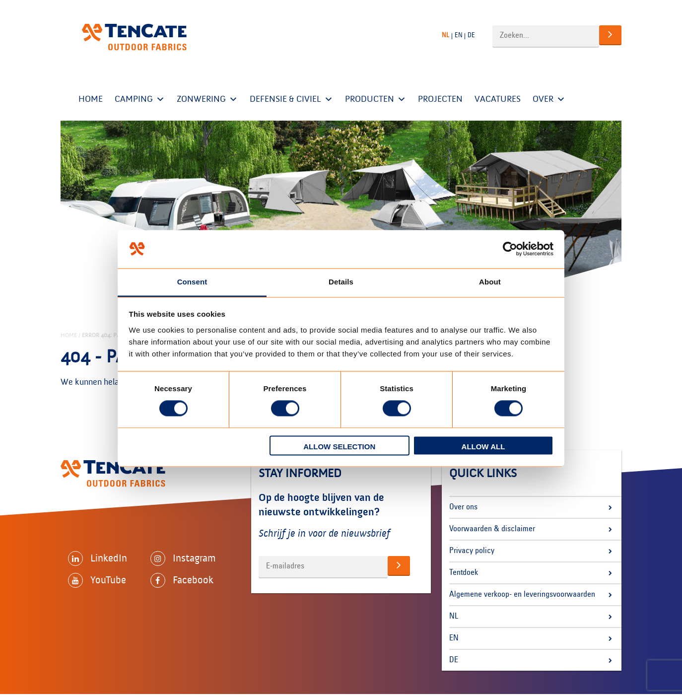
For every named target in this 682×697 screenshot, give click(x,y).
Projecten (440, 99)
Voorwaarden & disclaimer (492, 529)
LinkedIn (97, 558)
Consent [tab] (192, 282)
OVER (549, 99)
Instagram (183, 558)
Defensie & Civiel (291, 99)
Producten (375, 99)
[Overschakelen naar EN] (460, 36)
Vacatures (498, 99)
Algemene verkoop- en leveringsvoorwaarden (522, 595)
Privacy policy (471, 551)
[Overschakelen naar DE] (472, 36)
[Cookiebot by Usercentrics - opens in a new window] (510, 249)
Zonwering (207, 99)
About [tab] (490, 282)
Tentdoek (463, 573)
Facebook (181, 580)
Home (90, 99)
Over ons (463, 507)
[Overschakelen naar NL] (447, 36)
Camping (140, 99)
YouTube (97, 580)
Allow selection (339, 446)
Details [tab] (341, 282)
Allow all (483, 446)
